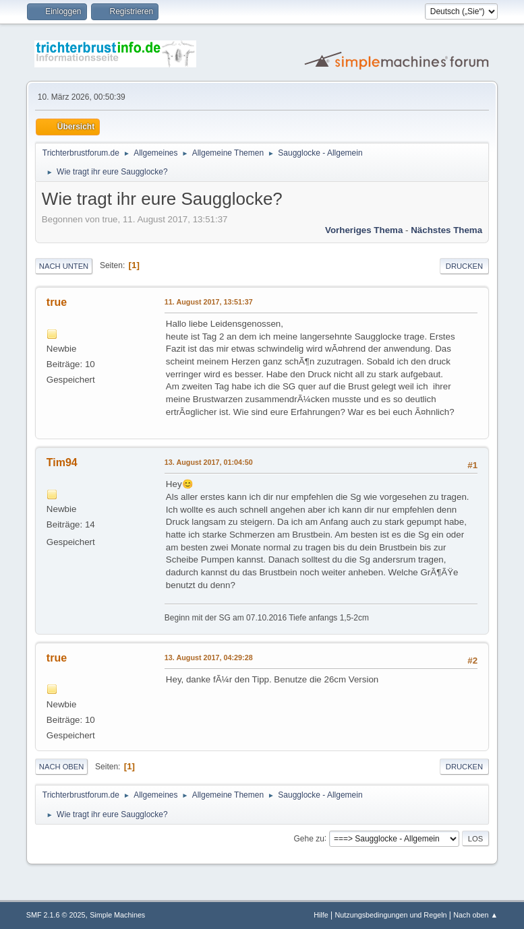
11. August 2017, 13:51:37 (209, 302)
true (57, 302)
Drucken (464, 266)
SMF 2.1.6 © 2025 (56, 915)
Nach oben (61, 767)
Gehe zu (309, 838)
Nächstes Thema (446, 230)
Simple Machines (117, 915)
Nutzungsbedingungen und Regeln (390, 915)
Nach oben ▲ (475, 915)
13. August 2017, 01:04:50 (209, 462)
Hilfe (321, 915)
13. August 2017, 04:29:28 (209, 657)
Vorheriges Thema (364, 230)
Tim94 (62, 462)
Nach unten (63, 266)
